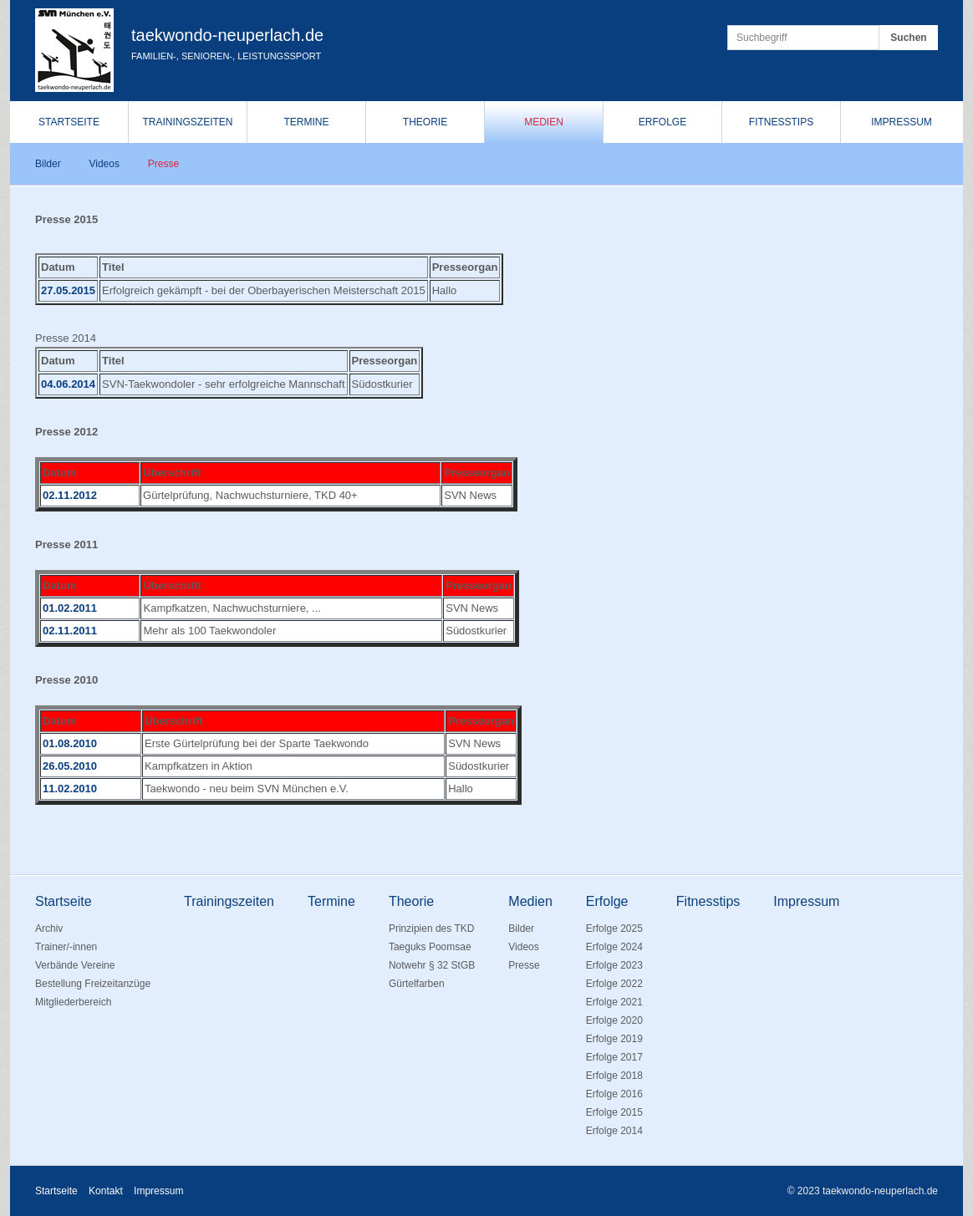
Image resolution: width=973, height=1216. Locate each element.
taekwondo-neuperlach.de (227, 35)
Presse (163, 164)
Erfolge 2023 (614, 965)
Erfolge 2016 (614, 1094)
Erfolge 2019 (614, 1039)
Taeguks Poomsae (430, 947)
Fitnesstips (781, 122)
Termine (306, 122)
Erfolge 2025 (614, 928)
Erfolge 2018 (614, 1075)
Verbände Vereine (75, 965)
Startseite (68, 122)
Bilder (48, 164)
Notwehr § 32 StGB (432, 965)
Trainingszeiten (187, 122)
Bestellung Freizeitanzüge (92, 984)
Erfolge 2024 (614, 947)
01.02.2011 (70, 608)
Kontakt (106, 1191)
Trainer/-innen (66, 947)
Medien (543, 122)
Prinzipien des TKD (432, 928)
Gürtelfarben (417, 984)
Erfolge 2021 (614, 1002)
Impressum (901, 122)
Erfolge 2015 (614, 1112)
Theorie (425, 122)
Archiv (49, 928)
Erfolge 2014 (614, 1131)
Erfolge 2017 (614, 1057)
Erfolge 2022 (614, 984)
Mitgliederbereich (73, 1002)
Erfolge (662, 122)
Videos (104, 164)
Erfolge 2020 (614, 1020)
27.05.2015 (68, 290)
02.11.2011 (70, 630)
